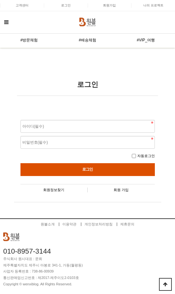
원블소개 (48, 224)
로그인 (66, 5)
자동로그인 (146, 156)
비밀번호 (20, 118)
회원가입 (109, 5)
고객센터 (22, 5)
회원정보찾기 (53, 190)
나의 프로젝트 (153, 5)
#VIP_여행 (146, 40)
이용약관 (69, 224)
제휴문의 (127, 224)
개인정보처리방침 (98, 224)
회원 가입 (121, 190)
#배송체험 (87, 40)
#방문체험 (29, 40)
